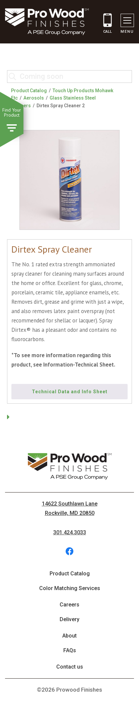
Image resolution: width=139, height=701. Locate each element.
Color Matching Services (69, 588)
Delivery (69, 619)
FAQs (69, 650)
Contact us (69, 667)
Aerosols (33, 98)
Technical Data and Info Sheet (70, 391)
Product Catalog (29, 90)
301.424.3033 (69, 532)
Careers (69, 604)
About (69, 636)
